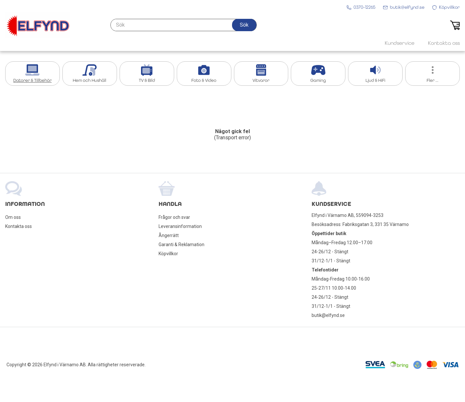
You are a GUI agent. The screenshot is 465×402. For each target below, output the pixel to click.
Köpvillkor (168, 253)
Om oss (13, 217)
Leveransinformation (180, 226)
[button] (244, 25)
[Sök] (183, 25)
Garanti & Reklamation (181, 244)
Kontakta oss (18, 226)
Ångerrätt (169, 235)
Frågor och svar (174, 217)
